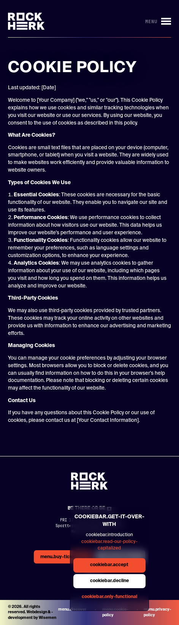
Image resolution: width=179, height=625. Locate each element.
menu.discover (72, 609)
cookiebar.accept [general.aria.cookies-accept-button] (109, 565)
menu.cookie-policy (115, 612)
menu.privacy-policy (157, 612)
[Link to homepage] (26, 21)
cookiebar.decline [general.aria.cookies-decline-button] (109, 581)
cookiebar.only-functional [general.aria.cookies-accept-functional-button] (109, 597)
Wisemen (47, 618)
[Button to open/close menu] (158, 21)
